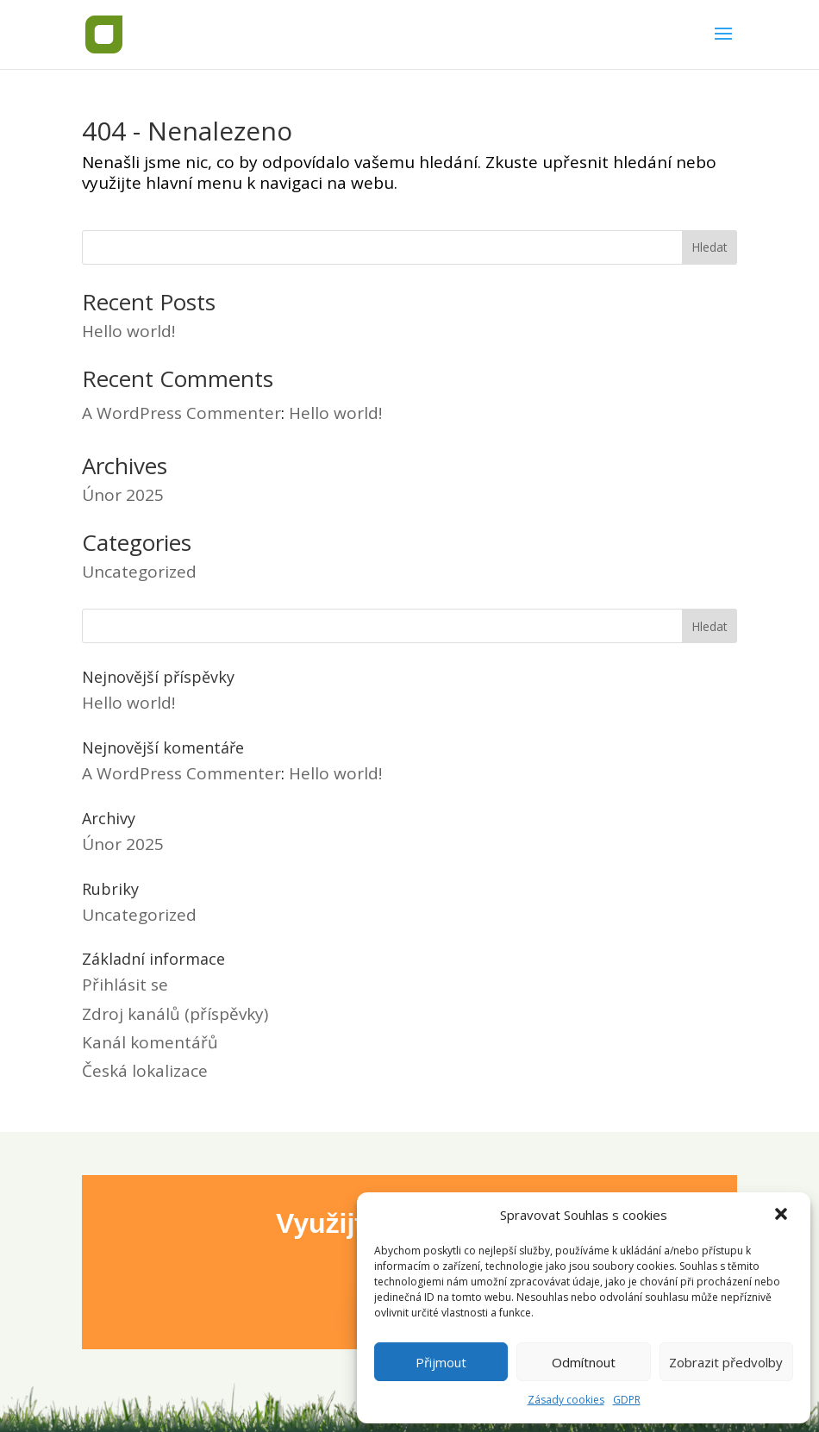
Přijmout (441, 1362)
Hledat (709, 247)
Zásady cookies (566, 1399)
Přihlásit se (125, 984)
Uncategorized (139, 571)
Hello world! (128, 331)
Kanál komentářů (150, 1042)
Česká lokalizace (145, 1071)
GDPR (627, 1399)
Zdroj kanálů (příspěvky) (175, 1014)
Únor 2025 (123, 495)
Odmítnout (584, 1362)
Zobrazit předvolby (726, 1362)
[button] (782, 1215)
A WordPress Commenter (181, 413)
